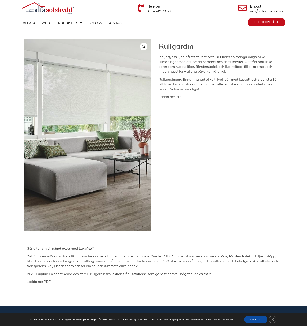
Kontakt (116, 23)
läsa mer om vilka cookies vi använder (212, 319)
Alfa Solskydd (36, 23)
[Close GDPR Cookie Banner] (272, 319)
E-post (255, 6)
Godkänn (255, 319)
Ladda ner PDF (171, 97)
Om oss (95, 23)
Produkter (69, 23)
